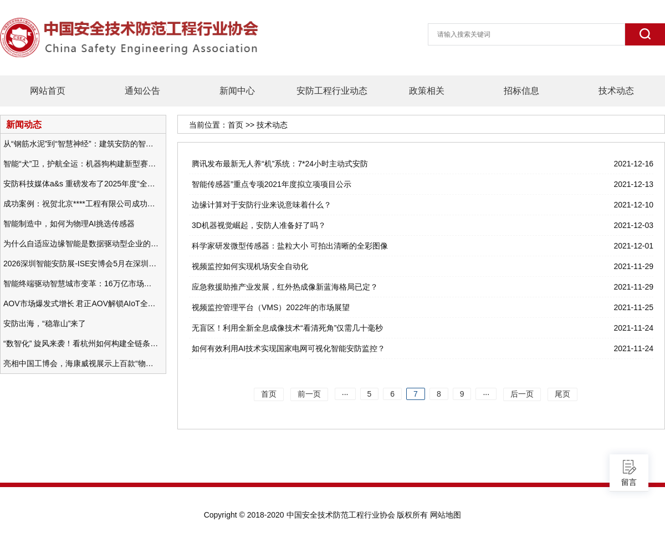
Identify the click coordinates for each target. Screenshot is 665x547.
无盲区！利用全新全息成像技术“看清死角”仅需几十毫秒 (287, 327)
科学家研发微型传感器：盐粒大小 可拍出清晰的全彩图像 (290, 245)
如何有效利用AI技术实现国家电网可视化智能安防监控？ (288, 348)
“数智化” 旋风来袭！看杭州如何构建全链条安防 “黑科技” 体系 (80, 343)
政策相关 (426, 90)
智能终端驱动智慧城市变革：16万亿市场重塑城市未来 (80, 283)
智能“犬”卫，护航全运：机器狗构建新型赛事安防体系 (80, 163)
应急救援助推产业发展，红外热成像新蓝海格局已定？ (285, 286)
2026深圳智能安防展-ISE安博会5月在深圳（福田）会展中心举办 (80, 263)
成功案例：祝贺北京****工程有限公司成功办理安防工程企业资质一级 (80, 203)
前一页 (309, 393)
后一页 (522, 393)
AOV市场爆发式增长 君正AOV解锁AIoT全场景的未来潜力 (80, 303)
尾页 (562, 393)
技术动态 (616, 90)
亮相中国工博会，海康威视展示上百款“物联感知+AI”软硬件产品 (80, 363)
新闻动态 (24, 124)
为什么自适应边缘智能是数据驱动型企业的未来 (80, 243)
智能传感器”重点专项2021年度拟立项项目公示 (271, 184)
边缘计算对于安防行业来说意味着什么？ (261, 204)
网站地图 (445, 514)
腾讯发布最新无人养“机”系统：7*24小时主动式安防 (280, 163)
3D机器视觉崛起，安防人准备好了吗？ (259, 225)
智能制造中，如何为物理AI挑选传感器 (69, 223)
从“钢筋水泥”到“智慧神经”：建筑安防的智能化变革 (80, 143)
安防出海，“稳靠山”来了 (44, 323)
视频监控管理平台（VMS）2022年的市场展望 (271, 307)
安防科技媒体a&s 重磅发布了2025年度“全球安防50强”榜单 (80, 183)
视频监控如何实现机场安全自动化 (250, 266)
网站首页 (47, 90)
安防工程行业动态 (331, 90)
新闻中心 (237, 90)
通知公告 (142, 90)
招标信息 (521, 90)
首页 (235, 124)
